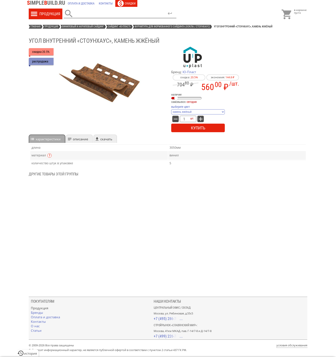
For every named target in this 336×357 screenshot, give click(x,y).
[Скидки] (126, 3)
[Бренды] (37, 312)
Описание (80, 139)
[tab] (47, 139)
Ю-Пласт (189, 72)
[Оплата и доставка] (81, 3)
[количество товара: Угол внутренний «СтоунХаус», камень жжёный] (184, 119)
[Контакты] (105, 3)
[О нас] (35, 326)
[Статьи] (36, 330)
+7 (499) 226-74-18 (168, 336)
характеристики (48, 139)
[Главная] (47, 3)
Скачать (106, 139)
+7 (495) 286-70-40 (168, 318)
